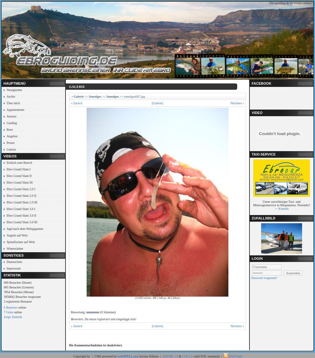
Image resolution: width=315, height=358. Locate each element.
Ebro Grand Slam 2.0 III (22, 202)
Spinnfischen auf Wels (21, 242)
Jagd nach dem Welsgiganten (25, 228)
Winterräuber (15, 248)
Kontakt (283, 208)
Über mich (13, 103)
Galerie (11, 149)
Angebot (12, 136)
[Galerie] (157, 103)
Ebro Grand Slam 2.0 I (21, 189)
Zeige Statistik (13, 317)
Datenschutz (14, 262)
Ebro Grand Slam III (19, 182)
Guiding (12, 123)
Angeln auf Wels (17, 235)
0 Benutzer (11, 307)
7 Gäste (8, 312)
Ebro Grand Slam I (19, 169)
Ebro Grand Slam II (19, 176)
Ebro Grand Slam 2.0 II (21, 195)
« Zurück (76, 103)
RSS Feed (235, 356)
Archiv (11, 96)
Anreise (11, 116)
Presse (11, 143)
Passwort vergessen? (264, 278)
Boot (10, 129)
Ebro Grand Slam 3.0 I (21, 209)
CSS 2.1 (187, 356)
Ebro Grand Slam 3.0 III (22, 222)
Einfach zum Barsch (19, 162)
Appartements (15, 109)
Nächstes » (237, 103)
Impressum (13, 268)
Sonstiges (95, 96)
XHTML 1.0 (170, 356)
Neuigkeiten (14, 90)
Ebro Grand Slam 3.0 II (21, 215)
